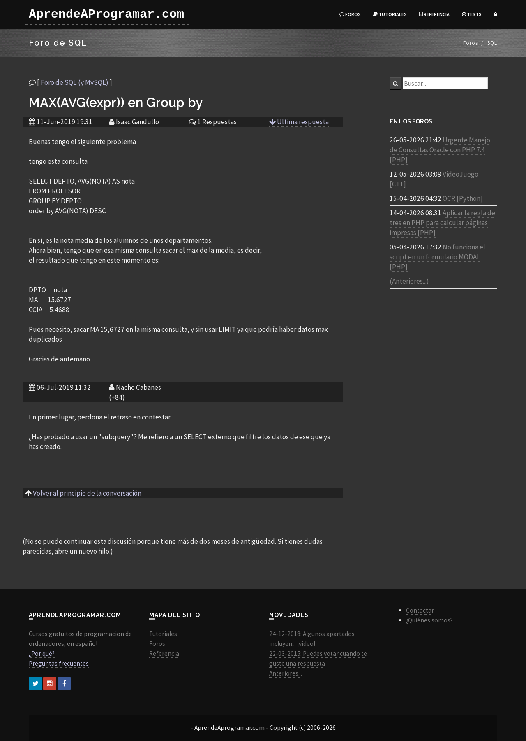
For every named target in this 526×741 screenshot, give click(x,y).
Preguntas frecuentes (59, 663)
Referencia (434, 14)
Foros (350, 14)
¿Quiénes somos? (429, 620)
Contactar (420, 610)
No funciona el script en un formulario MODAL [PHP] (437, 256)
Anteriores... (285, 673)
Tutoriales (390, 14)
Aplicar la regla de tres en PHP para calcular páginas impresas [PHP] (442, 222)
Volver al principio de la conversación (87, 493)
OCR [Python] (463, 198)
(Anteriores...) (409, 281)
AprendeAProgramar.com (106, 14)
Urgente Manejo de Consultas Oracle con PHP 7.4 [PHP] (440, 149)
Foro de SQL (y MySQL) (74, 82)
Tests (472, 14)
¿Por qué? (42, 653)
